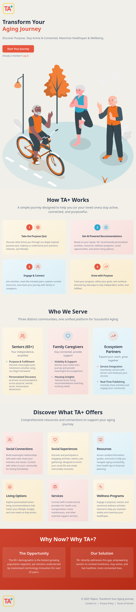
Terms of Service (125, 603)
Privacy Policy (106, 603)
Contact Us (90, 603)
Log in (25, 55)
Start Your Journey (18, 49)
